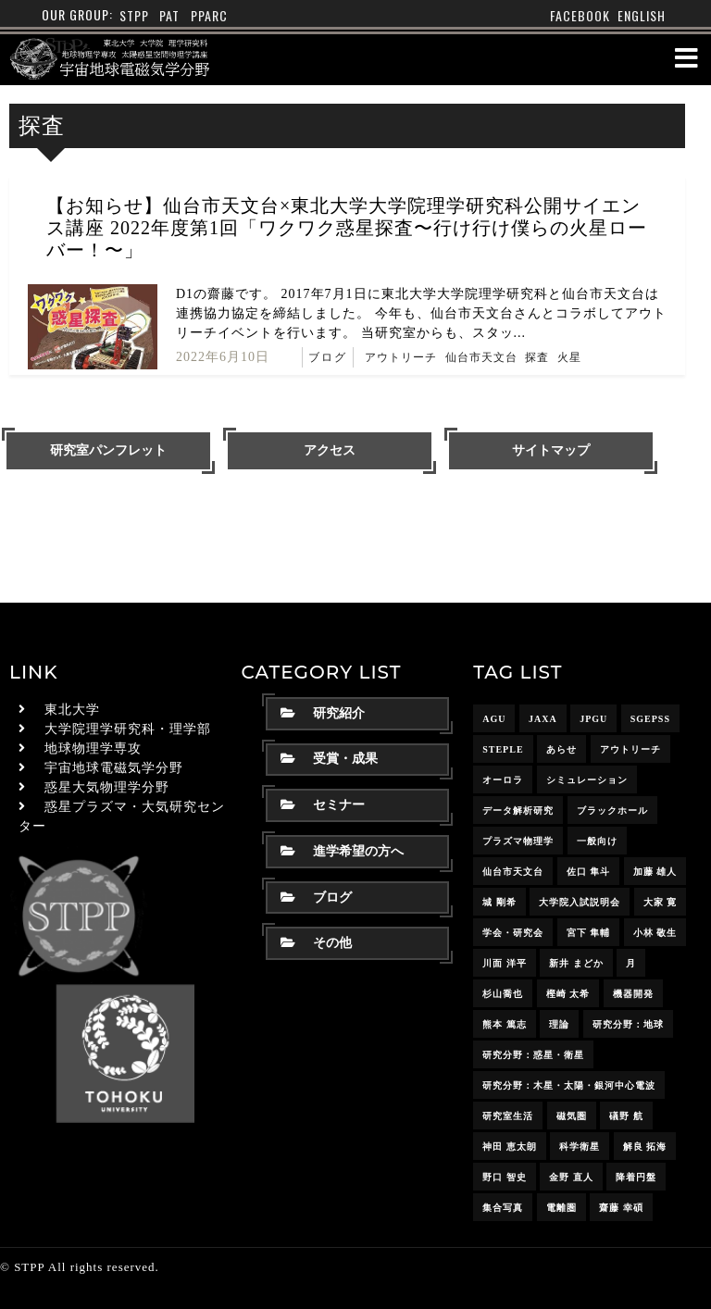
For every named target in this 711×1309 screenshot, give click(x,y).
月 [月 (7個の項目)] (631, 963)
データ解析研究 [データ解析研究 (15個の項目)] (518, 810)
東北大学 (72, 710)
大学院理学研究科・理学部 (127, 729)
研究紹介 (323, 713)
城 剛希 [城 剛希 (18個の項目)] (499, 902)
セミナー (323, 805)
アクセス (330, 450)
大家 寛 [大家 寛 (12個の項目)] (660, 902)
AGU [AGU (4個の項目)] (493, 719)
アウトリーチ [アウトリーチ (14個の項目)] (630, 749)
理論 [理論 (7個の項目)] (559, 1024)
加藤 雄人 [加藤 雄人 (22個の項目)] (655, 871)
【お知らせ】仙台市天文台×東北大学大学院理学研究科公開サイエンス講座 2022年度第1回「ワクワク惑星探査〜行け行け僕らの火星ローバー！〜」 (346, 227)
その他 (316, 943)
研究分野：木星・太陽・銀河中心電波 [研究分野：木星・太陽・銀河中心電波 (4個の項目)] (568, 1085)
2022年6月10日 (222, 357)
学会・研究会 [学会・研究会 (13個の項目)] (512, 933)
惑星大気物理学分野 (106, 787)
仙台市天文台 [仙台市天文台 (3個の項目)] (512, 871)
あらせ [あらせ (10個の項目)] (561, 749)
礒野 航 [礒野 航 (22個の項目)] (626, 1116)
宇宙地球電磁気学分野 (113, 768)
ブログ (327, 357)
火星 (569, 357)
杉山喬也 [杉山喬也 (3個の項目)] (502, 994)
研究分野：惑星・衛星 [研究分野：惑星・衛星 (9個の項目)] (533, 1055)
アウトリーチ (401, 357)
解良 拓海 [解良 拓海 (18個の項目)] (645, 1146)
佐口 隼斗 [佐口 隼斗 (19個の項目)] (589, 871)
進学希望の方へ (342, 851)
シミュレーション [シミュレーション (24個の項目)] (587, 780)
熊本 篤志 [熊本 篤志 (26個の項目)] (504, 1024)
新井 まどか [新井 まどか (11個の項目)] (576, 963)
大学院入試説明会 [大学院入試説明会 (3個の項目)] (579, 902)
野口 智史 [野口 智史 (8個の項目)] (504, 1177)
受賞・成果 (329, 759)
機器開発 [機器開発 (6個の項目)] (633, 994)
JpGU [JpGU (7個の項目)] (593, 719)
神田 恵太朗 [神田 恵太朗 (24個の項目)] (509, 1146)
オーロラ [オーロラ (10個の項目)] (502, 780)
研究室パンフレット (108, 450)
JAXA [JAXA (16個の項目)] (543, 719)
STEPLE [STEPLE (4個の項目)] (502, 749)
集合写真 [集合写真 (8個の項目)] (502, 1208)
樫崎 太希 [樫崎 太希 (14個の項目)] (568, 994)
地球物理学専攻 (93, 748)
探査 (537, 357)
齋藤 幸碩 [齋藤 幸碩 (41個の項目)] (621, 1208)
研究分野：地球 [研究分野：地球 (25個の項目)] (628, 1024)
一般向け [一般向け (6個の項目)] (597, 841)
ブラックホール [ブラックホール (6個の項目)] (612, 810)
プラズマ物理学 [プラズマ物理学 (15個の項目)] (518, 841)
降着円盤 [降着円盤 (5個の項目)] (636, 1177)
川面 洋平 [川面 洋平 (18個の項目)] (504, 963)
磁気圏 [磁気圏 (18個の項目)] (571, 1116)
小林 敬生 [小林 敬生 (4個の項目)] (655, 933)
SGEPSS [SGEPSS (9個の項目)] (650, 719)
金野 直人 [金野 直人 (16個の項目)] (571, 1177)
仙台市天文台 (481, 357)
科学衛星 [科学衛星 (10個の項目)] (579, 1146)
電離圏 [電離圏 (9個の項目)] (561, 1208)
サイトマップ (551, 450)
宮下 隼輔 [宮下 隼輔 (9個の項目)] (589, 933)
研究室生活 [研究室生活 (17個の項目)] (507, 1116)
